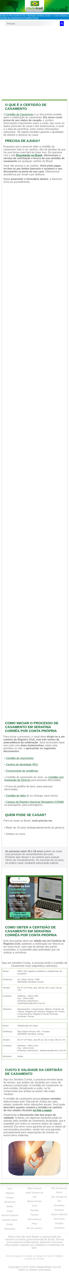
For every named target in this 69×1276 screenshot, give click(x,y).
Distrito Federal (9, 1215)
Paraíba (34, 1210)
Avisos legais (13, 1256)
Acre (9, 1188)
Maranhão (9, 1229)
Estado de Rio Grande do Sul (12, 16)
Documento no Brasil (29, 155)
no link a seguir (42, 1110)
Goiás (10, 1224)
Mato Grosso (34, 1188)
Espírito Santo (10, 1220)
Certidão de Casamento (19, 114)
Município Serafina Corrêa (39, 16)
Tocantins (59, 1228)
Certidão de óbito (16, 795)
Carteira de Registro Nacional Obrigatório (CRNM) (35, 802)
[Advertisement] (34, 62)
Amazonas (9, 1202)
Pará (34, 1205)
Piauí (34, 1223)
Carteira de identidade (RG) (22, 764)
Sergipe (59, 1223)
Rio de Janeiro (34, 1228)
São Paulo (59, 1219)
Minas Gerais (34, 1201)
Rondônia (59, 1205)
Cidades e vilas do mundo (44, 1257)
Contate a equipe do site (37, 1256)
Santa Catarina (59, 1214)
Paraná (34, 1214)
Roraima (59, 1210)
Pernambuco (34, 1219)
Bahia (10, 1206)
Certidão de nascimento (19, 758)
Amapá (10, 1197)
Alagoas (9, 1193)
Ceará (10, 1211)
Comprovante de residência (22, 770)
